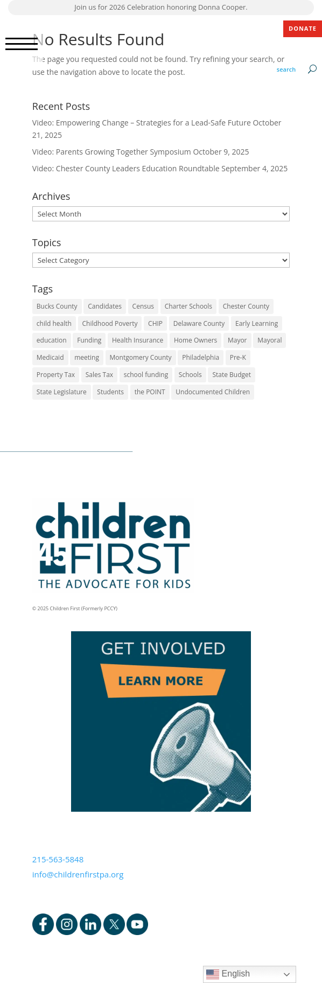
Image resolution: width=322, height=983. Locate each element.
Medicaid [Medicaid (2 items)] (50, 357)
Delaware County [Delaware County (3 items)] (199, 323)
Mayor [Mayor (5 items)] (237, 340)
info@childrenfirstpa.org (78, 874)
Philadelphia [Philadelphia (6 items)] (200, 357)
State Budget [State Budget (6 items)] (231, 374)
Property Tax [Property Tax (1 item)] (56, 374)
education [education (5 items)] (52, 340)
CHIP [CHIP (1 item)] (155, 323)
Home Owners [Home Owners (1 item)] (195, 340)
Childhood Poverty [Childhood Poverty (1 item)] (110, 323)
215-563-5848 (57, 859)
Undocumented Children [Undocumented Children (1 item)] (213, 391)
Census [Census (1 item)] (143, 306)
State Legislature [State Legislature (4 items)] (62, 391)
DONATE (303, 28)
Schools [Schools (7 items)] (190, 374)
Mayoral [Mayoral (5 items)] (269, 340)
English (228, 974)
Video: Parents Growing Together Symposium (111, 152)
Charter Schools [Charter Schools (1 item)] (188, 306)
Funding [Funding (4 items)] (89, 340)
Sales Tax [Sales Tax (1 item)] (99, 374)
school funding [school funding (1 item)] (146, 374)
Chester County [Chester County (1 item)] (246, 306)
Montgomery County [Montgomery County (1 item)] (141, 357)
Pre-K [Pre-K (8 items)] (238, 357)
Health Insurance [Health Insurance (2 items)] (137, 340)
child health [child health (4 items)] (54, 323)
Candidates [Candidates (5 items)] (105, 306)
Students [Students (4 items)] (110, 391)
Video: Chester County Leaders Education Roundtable (126, 168)
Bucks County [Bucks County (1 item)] (57, 306)
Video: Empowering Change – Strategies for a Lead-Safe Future (141, 122)
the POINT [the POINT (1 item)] (150, 391)
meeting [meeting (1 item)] (86, 357)
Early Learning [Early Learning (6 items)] (256, 323)
